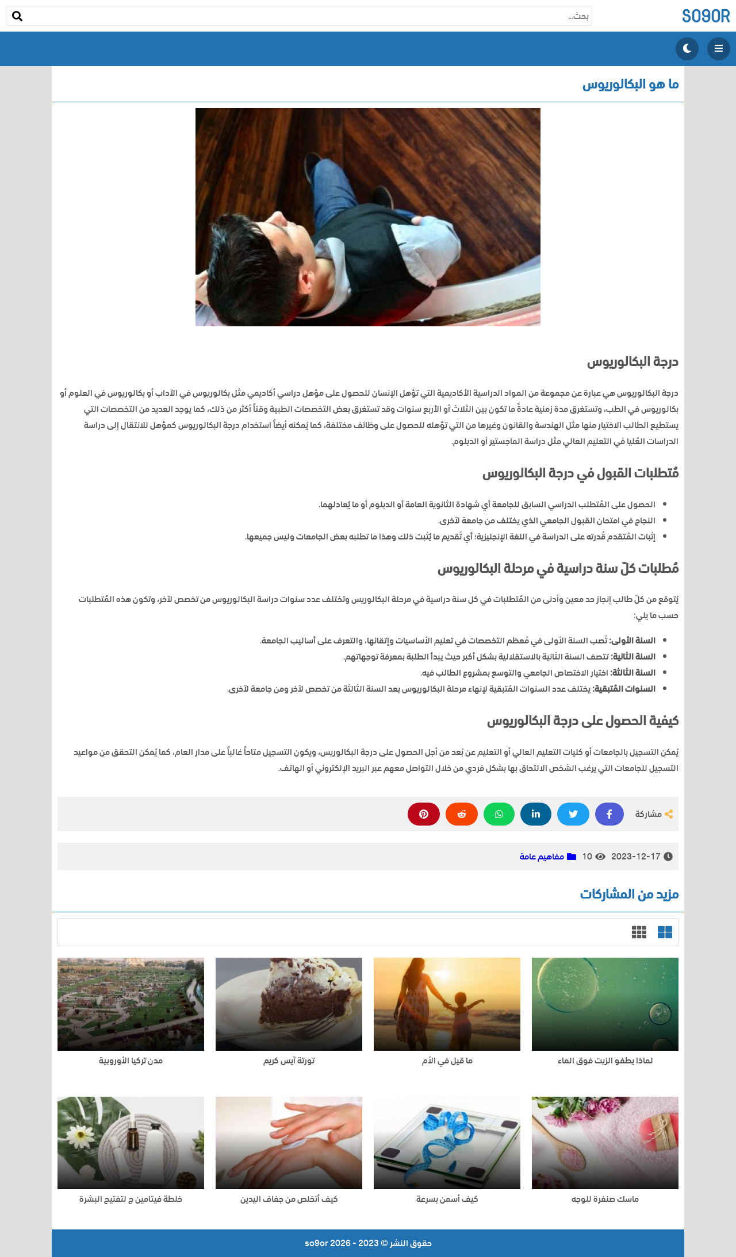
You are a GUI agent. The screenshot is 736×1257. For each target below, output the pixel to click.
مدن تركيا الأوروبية (131, 1061)
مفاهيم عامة (542, 857)
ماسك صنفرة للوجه (605, 1199)
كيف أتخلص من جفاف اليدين (289, 1199)
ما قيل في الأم (447, 1061)
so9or (705, 16)
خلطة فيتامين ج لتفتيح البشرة (130, 1199)
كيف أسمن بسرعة (447, 1199)
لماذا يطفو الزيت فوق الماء (605, 1061)
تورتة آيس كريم (289, 1061)
